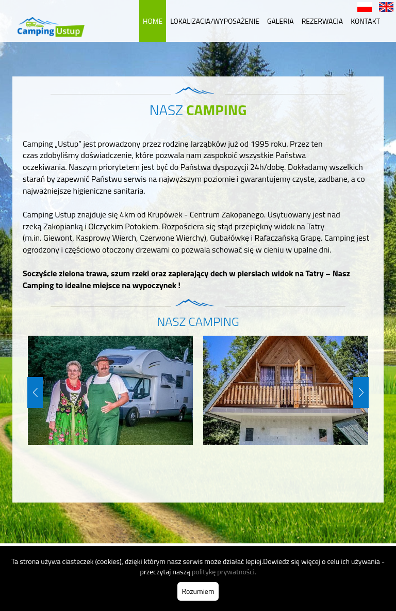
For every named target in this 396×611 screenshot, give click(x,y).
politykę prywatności (223, 571)
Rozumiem (198, 591)
